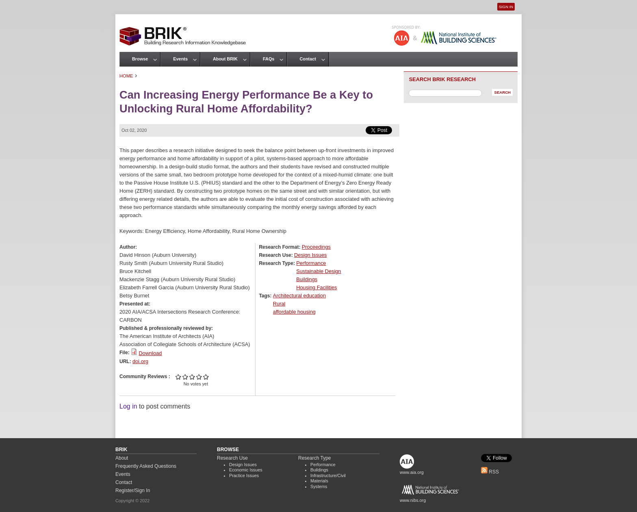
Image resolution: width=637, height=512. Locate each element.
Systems (318, 486)
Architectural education (299, 296)
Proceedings (316, 247)
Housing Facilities (316, 287)
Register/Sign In (132, 490)
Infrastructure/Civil (328, 475)
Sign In (506, 6)
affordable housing (294, 312)
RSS (490, 472)
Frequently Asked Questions (145, 466)
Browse (140, 58)
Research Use (232, 458)
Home (126, 75)
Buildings (306, 279)
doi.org (140, 361)
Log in (128, 406)
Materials (319, 480)
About (121, 458)
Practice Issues (244, 475)
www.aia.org (412, 472)
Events (180, 58)
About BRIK (225, 58)
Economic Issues (245, 469)
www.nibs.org (413, 500)
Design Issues (310, 255)
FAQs (268, 58)
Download (150, 353)
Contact (307, 58)
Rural (279, 304)
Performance (311, 263)
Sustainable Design (318, 271)
